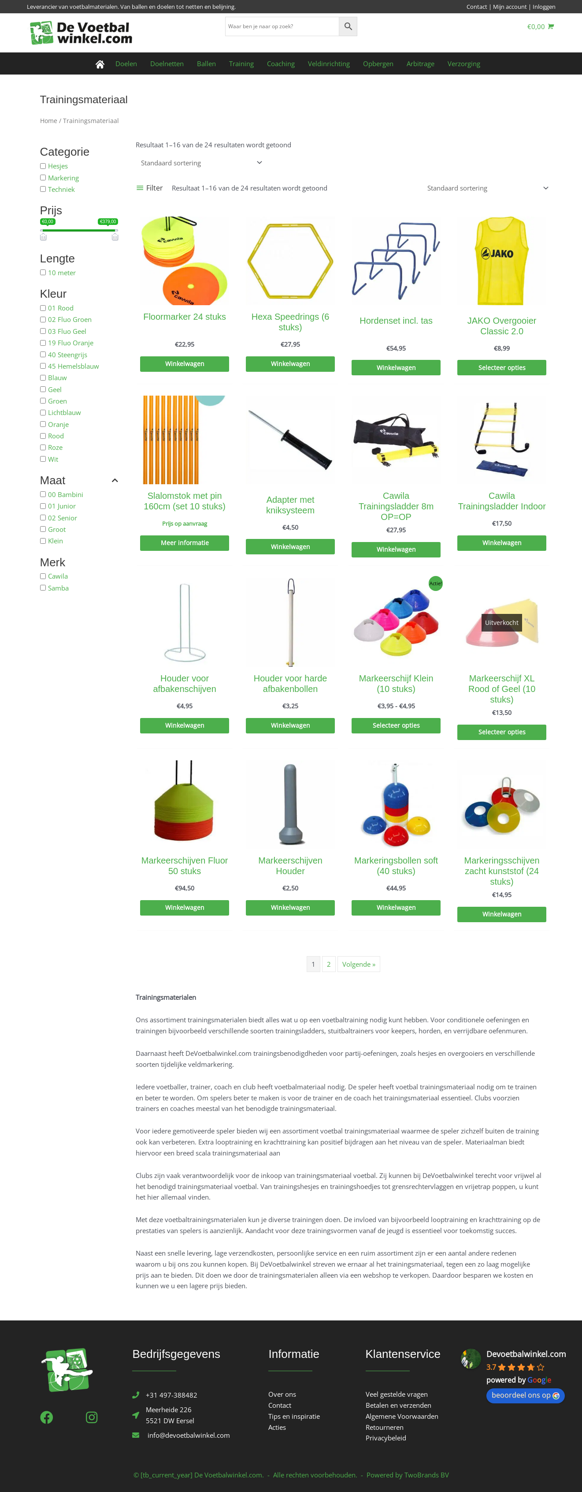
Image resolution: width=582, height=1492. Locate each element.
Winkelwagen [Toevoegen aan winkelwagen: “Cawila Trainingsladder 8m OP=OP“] (396, 550)
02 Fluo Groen (70, 319)
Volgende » (358, 964)
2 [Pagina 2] (329, 964)
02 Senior (62, 517)
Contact (477, 7)
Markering (63, 177)
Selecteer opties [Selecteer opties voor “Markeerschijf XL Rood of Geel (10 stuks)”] (502, 732)
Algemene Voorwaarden (402, 1416)
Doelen (126, 63)
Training (241, 63)
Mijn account (510, 7)
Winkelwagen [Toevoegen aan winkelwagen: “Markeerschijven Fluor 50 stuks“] (184, 908)
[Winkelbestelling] (200, 162)
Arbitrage (420, 63)
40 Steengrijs (67, 354)
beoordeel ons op (526, 1395)
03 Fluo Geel (67, 330)
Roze (55, 447)
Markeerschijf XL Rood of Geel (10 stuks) (501, 688)
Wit (53, 458)
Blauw (57, 377)
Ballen (206, 63)
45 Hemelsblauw (73, 365)
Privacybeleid (386, 1437)
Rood (56, 435)
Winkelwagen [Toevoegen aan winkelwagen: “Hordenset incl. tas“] (396, 368)
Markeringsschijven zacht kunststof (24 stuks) (502, 871)
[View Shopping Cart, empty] (540, 26)
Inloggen (544, 7)
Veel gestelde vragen (397, 1394)
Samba (58, 587)
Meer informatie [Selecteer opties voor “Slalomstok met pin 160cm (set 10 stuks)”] (184, 543)
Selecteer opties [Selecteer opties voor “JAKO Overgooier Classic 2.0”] (502, 368)
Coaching (281, 63)
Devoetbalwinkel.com (526, 1354)
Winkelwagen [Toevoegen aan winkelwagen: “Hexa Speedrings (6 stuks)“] (290, 364)
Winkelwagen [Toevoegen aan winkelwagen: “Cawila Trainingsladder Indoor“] (502, 543)
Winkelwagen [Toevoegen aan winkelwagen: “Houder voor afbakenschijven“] (184, 726)
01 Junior (62, 505)
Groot (57, 529)
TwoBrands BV (426, 1474)
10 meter (62, 272)
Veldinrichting (329, 63)
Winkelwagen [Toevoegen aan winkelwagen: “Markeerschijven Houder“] (290, 908)
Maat (79, 480)
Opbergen (378, 63)
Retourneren (385, 1427)
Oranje (58, 423)
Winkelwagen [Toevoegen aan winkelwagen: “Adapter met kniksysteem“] (290, 547)
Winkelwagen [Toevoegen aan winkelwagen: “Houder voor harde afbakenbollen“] (290, 726)
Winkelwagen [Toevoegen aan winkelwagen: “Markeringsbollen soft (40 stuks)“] (396, 908)
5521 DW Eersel (170, 1420)
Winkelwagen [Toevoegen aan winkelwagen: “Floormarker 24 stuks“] (184, 364)
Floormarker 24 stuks (184, 317)
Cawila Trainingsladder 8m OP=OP (396, 506)
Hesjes (58, 165)
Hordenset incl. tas (396, 320)
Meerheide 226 (169, 1409)
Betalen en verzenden (398, 1405)
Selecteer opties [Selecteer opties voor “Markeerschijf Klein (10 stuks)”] (396, 726)
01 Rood (61, 307)
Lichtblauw (64, 412)
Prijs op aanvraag (184, 523)
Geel (55, 389)
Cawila (58, 576)
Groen (57, 400)
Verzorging (464, 63)
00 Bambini (65, 494)
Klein (55, 540)
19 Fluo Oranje (70, 342)
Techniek (61, 189)
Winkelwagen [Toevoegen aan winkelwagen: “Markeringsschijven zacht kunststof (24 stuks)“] (502, 914)
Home (48, 120)
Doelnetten (167, 63)
